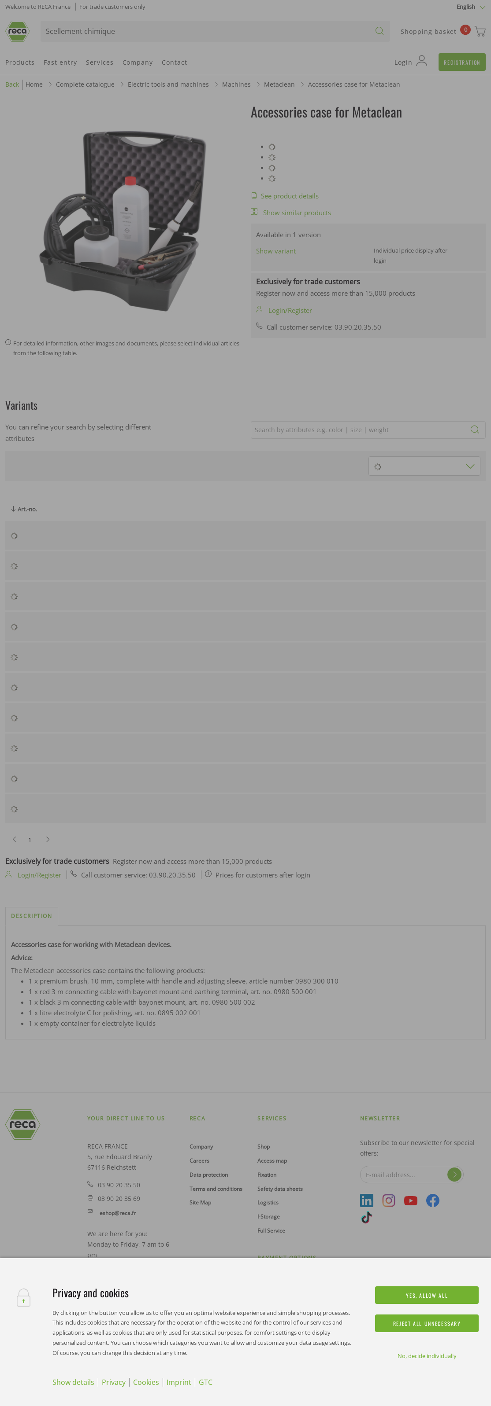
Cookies (146, 1382)
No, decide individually (427, 1356)
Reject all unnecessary (427, 1323)
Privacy (114, 1382)
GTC (205, 1382)
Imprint (179, 1382)
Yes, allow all (427, 1295)
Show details (73, 1382)
